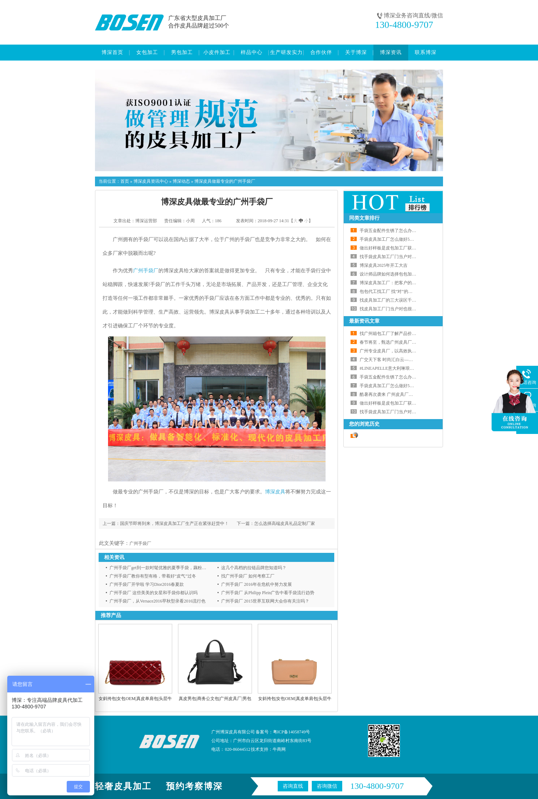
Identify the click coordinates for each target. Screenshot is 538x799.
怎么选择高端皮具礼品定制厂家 (284, 523)
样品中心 (251, 52)
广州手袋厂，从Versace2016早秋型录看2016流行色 (157, 601)
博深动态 (181, 181)
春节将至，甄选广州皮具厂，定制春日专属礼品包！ (410, 342)
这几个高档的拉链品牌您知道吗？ (253, 567)
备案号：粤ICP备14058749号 (283, 731)
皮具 (280, 491)
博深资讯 (391, 52)
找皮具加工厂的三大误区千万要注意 (394, 300)
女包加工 (147, 52)
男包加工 (182, 52)
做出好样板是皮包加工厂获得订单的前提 (399, 248)
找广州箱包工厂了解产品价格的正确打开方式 (403, 333)
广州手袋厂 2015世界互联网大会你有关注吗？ (265, 601)
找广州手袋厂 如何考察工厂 (247, 576)
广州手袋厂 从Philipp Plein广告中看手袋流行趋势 (267, 592)
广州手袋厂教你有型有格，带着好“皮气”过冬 (152, 576)
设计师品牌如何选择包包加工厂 (390, 274)
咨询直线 (293, 786)
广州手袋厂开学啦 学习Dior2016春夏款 (146, 584)
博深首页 (112, 52)
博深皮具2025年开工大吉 (383, 265)
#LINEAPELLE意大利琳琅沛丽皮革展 (395, 368)
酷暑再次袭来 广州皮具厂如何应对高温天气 (401, 394)
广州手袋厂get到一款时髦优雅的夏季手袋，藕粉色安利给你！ (168, 567)
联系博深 (425, 52)
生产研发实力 (286, 52)
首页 (124, 181)
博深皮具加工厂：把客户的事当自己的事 (399, 282)
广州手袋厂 (145, 270)
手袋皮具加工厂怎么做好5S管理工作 (395, 239)
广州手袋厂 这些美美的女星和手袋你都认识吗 (153, 592)
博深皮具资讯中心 (150, 181)
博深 (270, 491)
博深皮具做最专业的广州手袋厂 (224, 181)
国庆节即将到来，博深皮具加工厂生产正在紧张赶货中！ (174, 523)
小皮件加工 (217, 52)
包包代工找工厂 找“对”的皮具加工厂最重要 (401, 291)
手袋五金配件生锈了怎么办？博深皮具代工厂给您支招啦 (414, 230)
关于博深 (356, 52)
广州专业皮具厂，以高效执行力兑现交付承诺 (403, 350)
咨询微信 (327, 786)
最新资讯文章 (364, 321)
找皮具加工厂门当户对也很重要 (390, 308)
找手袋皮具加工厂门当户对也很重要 (394, 256)
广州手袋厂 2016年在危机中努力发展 (256, 584)
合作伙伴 (321, 52)
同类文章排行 (364, 218)
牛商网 (279, 749)
